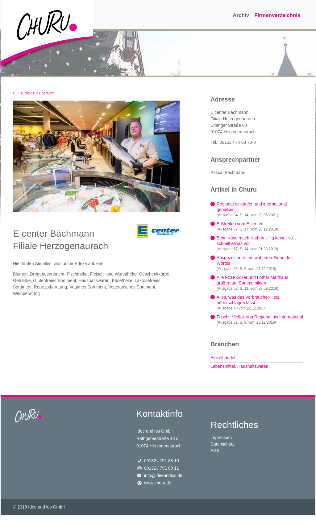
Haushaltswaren (252, 366)
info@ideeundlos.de (163, 475)
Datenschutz (222, 444)
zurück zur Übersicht (37, 93)
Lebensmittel (222, 366)
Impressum (221, 437)
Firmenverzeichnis (277, 15)
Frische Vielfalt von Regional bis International (260, 316)
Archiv (241, 15)
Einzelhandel (222, 357)
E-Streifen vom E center (240, 223)
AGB (215, 450)
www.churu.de (157, 482)
